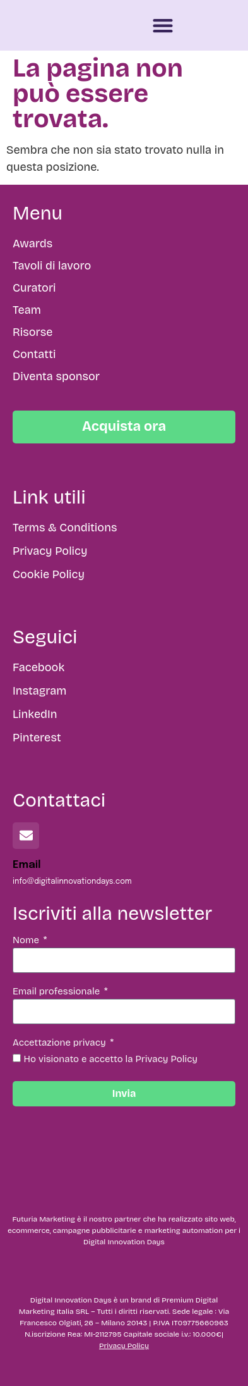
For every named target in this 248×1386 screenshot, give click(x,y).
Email (27, 865)
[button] (163, 25)
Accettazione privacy (60, 1043)
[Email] (26, 835)
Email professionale (57, 992)
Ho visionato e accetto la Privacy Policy (111, 1059)
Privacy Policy (124, 1345)
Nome (27, 941)
